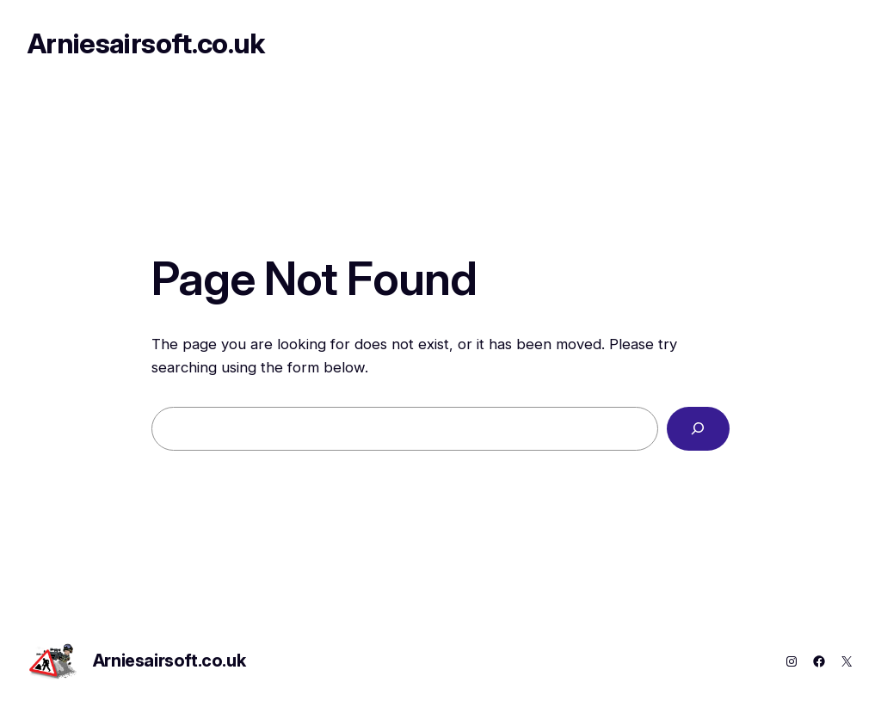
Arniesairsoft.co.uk (146, 43)
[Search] (698, 429)
